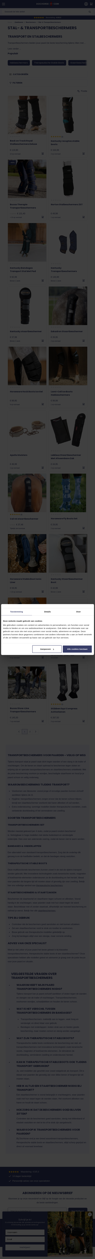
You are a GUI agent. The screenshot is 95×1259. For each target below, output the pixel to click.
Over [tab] (78, 611)
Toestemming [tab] (16, 611)
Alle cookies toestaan (77, 649)
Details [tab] (47, 611)
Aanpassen (47, 649)
